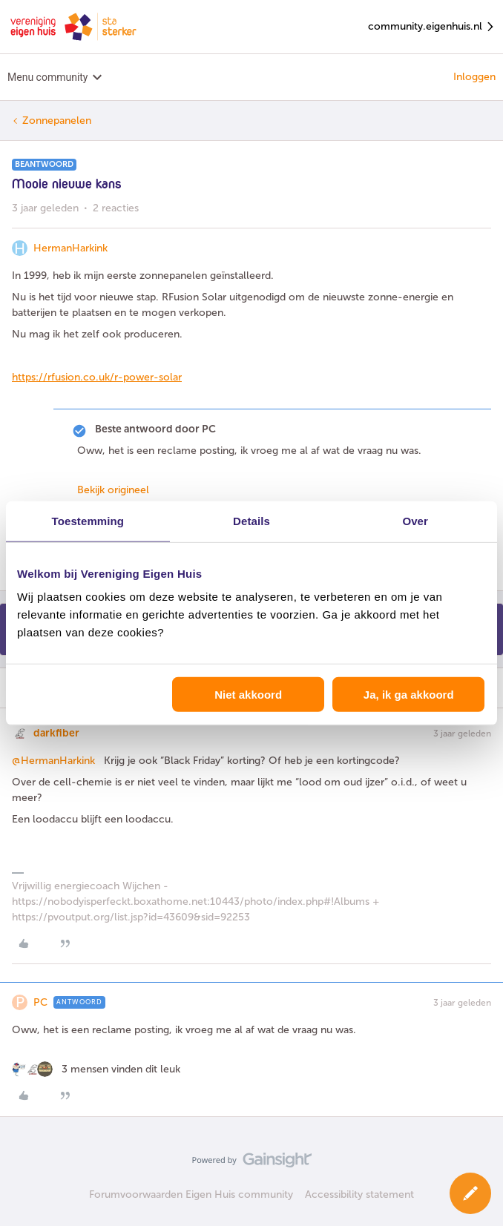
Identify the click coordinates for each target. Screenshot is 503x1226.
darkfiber (56, 733)
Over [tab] (415, 520)
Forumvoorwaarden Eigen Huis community (191, 1194)
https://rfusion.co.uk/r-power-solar (97, 377)
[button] (470, 1193)
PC (40, 1002)
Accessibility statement (359, 1194)
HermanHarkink (70, 248)
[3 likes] (96, 1069)
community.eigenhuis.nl (432, 27)
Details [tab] (251, 520)
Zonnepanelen (56, 120)
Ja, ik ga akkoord (409, 694)
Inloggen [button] (474, 76)
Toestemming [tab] (88, 520)
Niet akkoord (248, 694)
